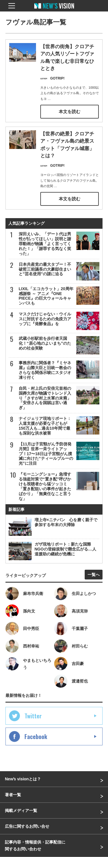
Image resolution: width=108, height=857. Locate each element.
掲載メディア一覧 (21, 810)
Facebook (35, 736)
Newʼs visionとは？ (23, 779)
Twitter (33, 715)
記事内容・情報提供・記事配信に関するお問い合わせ (35, 845)
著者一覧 (13, 794)
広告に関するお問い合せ (27, 826)
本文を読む (69, 111)
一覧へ (94, 574)
